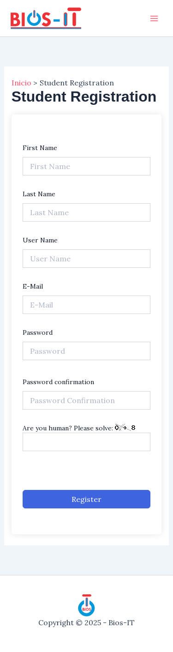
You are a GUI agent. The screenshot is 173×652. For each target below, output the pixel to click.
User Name (40, 240)
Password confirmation (58, 382)
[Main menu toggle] (154, 18)
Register (86, 499)
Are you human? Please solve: (87, 437)
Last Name (39, 194)
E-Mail (33, 286)
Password (38, 332)
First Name (40, 148)
